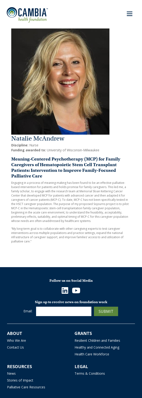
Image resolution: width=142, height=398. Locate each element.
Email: (27, 311)
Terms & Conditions (90, 373)
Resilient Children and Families (97, 340)
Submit (106, 311)
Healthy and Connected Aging (97, 347)
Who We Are (16, 340)
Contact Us (15, 347)
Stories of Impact (20, 380)
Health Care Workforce (92, 354)
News (11, 373)
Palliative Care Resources (26, 387)
